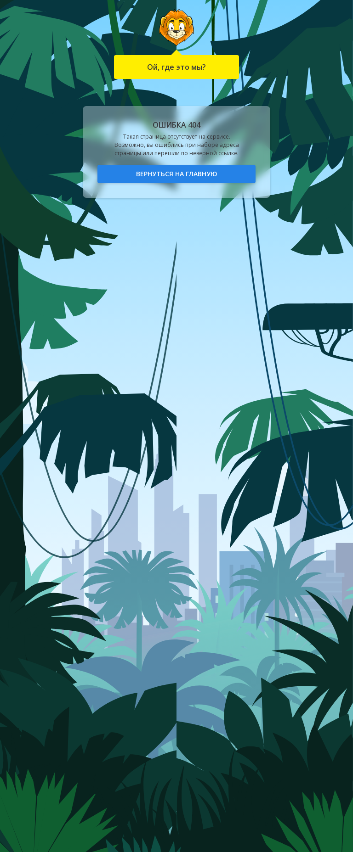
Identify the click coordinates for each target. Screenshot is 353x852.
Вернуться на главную (176, 173)
